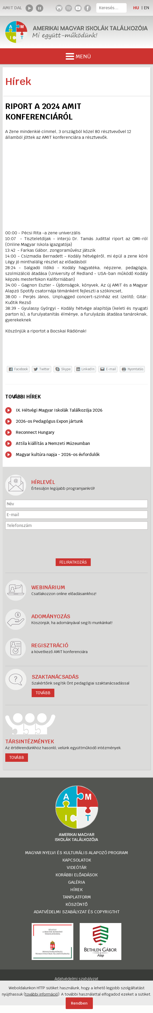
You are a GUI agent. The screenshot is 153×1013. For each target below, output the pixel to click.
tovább (16, 757)
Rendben (79, 1003)
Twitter (44, 369)
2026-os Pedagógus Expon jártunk (49, 421)
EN (146, 8)
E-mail (111, 369)
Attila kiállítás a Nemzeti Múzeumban (53, 443)
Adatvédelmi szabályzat (76, 978)
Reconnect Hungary (35, 432)
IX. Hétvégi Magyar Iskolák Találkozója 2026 (59, 410)
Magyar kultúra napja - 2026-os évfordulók (58, 454)
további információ (41, 994)
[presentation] (76, 544)
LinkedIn (88, 369)
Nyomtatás (135, 369)
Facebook (21, 369)
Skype (65, 369)
